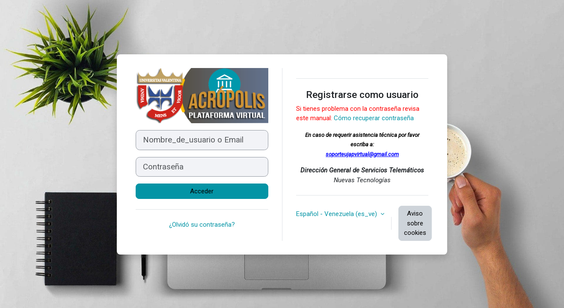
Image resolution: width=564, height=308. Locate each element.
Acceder (202, 191)
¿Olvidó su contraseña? (202, 224)
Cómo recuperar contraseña (374, 118)
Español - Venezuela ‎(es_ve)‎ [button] (337, 214)
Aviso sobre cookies (415, 223)
